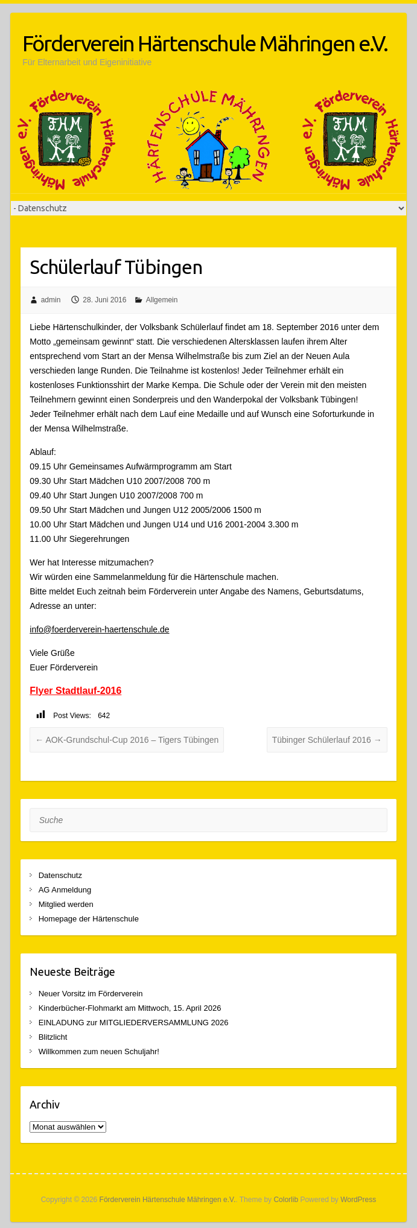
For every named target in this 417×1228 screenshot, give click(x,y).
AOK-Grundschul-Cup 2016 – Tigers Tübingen (126, 740)
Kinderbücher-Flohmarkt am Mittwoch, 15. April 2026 (130, 1008)
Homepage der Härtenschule (89, 918)
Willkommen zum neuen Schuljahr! (99, 1051)
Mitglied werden (66, 904)
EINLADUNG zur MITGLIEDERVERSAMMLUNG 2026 (134, 1022)
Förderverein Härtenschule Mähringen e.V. (204, 43)
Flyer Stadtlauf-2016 (75, 691)
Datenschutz (60, 875)
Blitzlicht (53, 1037)
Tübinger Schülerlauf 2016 (327, 740)
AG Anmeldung (65, 889)
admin (51, 300)
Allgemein (162, 300)
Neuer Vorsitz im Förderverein (91, 993)
